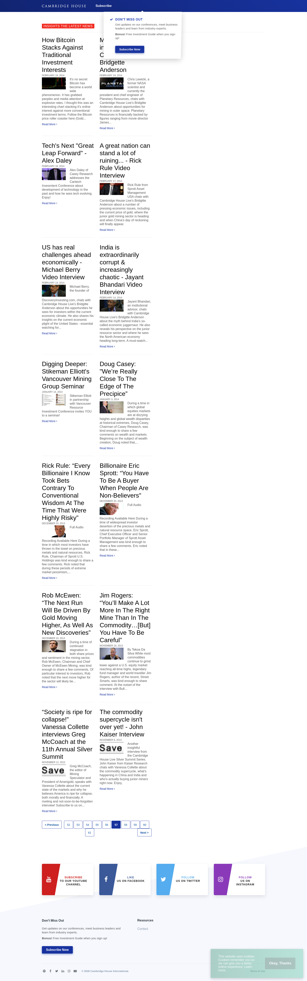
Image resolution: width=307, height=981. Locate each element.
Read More (49, 124)
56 (106, 824)
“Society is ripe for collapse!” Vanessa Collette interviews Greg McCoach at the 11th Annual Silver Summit (67, 734)
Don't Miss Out (85, 930)
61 (89, 832)
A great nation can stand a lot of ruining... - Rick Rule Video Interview (125, 160)
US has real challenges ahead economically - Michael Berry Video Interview (66, 262)
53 (78, 824)
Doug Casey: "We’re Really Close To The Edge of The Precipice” (118, 378)
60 (144, 824)
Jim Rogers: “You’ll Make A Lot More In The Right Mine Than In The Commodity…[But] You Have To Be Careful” (125, 618)
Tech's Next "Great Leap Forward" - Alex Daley (68, 153)
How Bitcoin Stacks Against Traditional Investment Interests (62, 54)
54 (87, 824)
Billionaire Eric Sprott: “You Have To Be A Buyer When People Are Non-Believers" (124, 480)
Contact (142, 928)
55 (97, 824)
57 (116, 824)
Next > (144, 832)
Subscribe (104, 6)
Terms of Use (257, 971)
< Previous (52, 824)
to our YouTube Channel (73, 881)
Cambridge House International (109, 971)
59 (135, 824)
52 (68, 824)
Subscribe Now (57, 949)
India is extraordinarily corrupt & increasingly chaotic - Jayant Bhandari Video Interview (122, 270)
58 (125, 824)
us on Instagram (245, 881)
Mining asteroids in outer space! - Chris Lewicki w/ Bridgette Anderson (122, 54)
